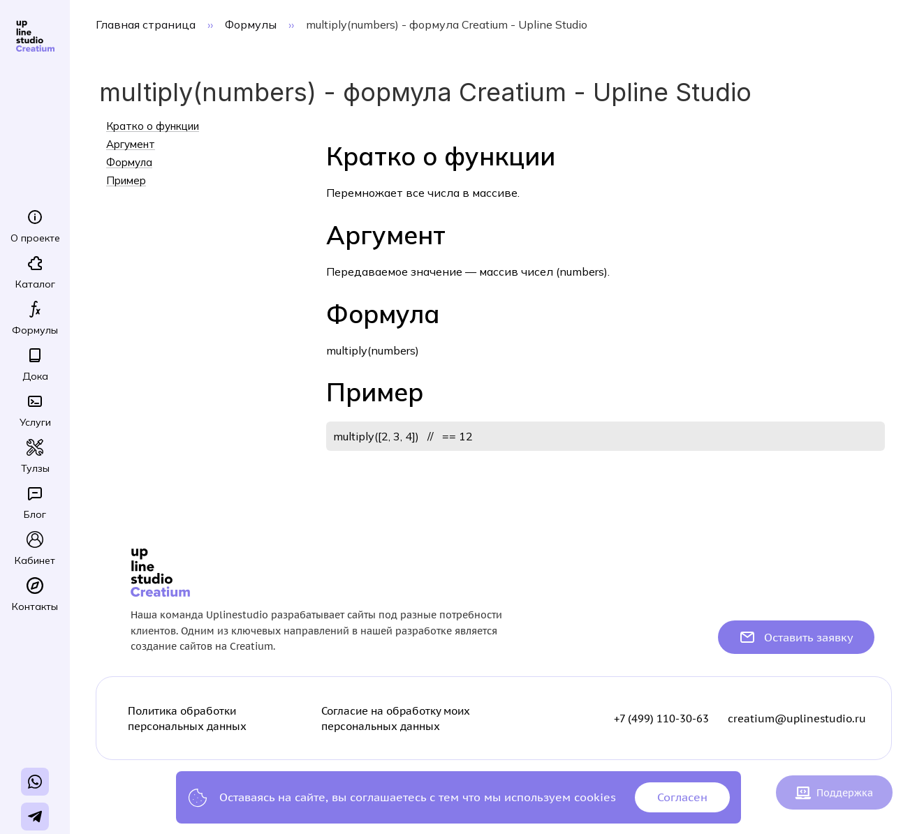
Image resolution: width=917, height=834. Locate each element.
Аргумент (130, 144)
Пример (126, 180)
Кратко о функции (152, 126)
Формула (129, 162)
